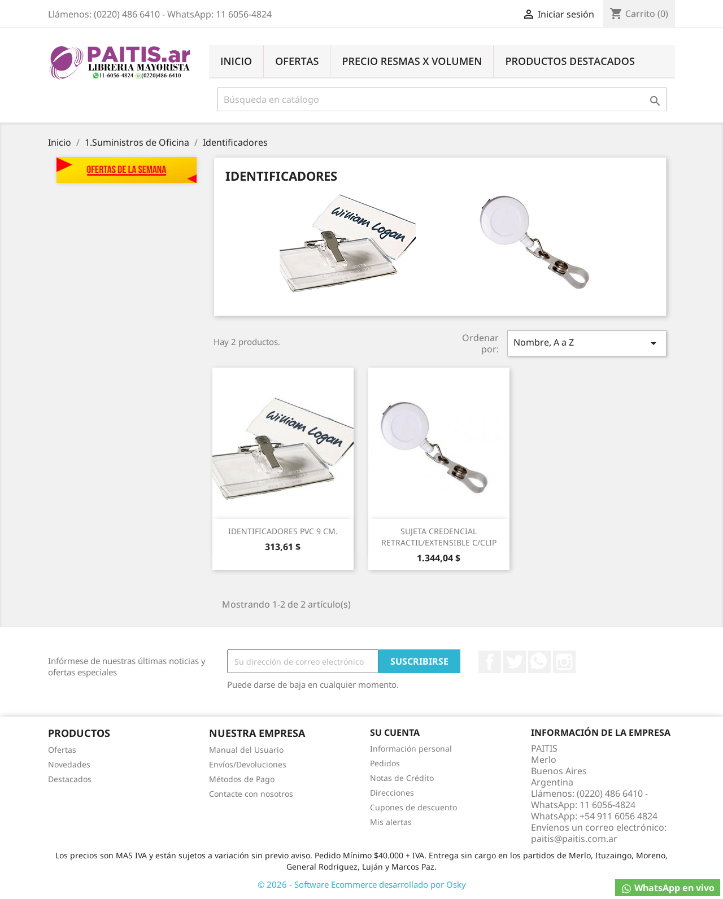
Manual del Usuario (246, 749)
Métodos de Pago (242, 779)
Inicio (236, 61)
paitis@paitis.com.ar (574, 838)
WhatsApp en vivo (668, 887)
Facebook (489, 662)
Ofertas (297, 61)
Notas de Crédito (402, 778)
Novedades (69, 764)
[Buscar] (442, 99)
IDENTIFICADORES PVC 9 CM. (283, 531)
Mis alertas (391, 822)
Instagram (564, 662)
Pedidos (385, 763)
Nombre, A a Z (586, 343)
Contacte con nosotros (251, 793)
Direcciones (392, 792)
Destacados (70, 779)
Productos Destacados (569, 61)
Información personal (411, 748)
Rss (539, 662)
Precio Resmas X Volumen (412, 61)
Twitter (514, 662)
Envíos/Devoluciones (247, 764)
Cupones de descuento (413, 807)
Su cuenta (395, 732)
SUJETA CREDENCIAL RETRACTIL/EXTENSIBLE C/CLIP (438, 537)
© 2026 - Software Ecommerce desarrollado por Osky (362, 884)
